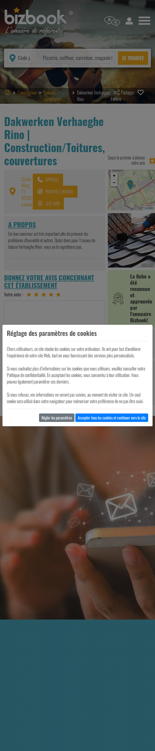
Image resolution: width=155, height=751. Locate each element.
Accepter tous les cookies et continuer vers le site (112, 418)
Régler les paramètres (56, 418)
